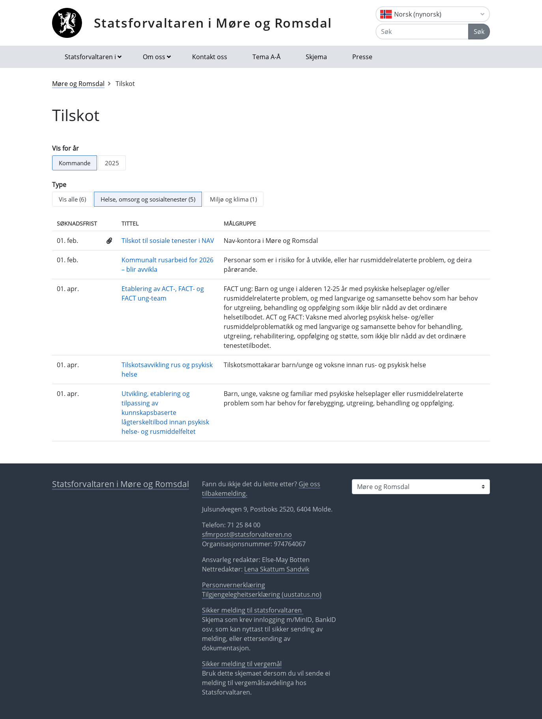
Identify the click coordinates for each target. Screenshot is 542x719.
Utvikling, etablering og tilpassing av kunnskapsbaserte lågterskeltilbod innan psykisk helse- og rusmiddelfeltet (165, 412)
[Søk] (422, 31)
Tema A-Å (266, 56)
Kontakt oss (209, 56)
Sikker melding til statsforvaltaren (252, 610)
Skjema (316, 56)
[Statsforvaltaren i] (421, 486)
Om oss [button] (154, 56)
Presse (362, 56)
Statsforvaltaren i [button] (90, 56)
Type (59, 184)
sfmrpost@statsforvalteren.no (247, 534)
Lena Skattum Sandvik (276, 569)
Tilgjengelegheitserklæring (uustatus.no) (261, 594)
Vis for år (65, 148)
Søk (479, 31)
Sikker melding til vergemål (242, 663)
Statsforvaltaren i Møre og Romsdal (213, 22)
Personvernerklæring (233, 585)
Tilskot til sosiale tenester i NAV (167, 240)
